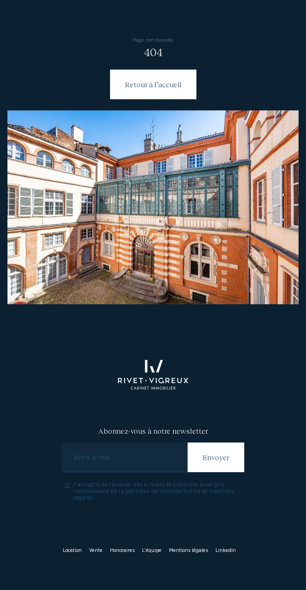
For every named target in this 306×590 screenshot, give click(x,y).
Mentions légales (188, 550)
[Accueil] (153, 375)
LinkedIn (225, 550)
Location (72, 550)
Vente (96, 550)
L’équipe (152, 550)
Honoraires (122, 550)
